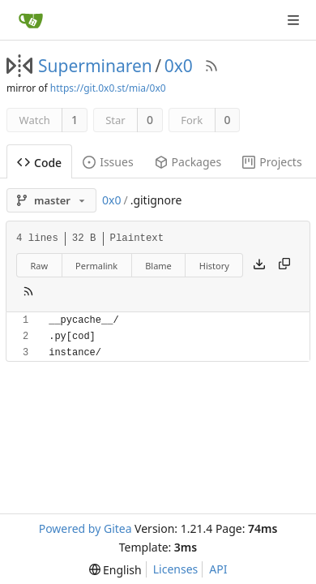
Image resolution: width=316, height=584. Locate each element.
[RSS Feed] (211, 65)
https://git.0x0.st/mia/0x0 (108, 88)
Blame (158, 266)
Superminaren (95, 66)
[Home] (30, 20)
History (214, 266)
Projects (271, 162)
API (218, 569)
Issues (108, 162)
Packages (188, 162)
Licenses (176, 569)
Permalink (96, 266)
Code (39, 162)
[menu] (115, 570)
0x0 (178, 66)
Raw (39, 266)
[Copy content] (284, 265)
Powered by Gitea (85, 528)
